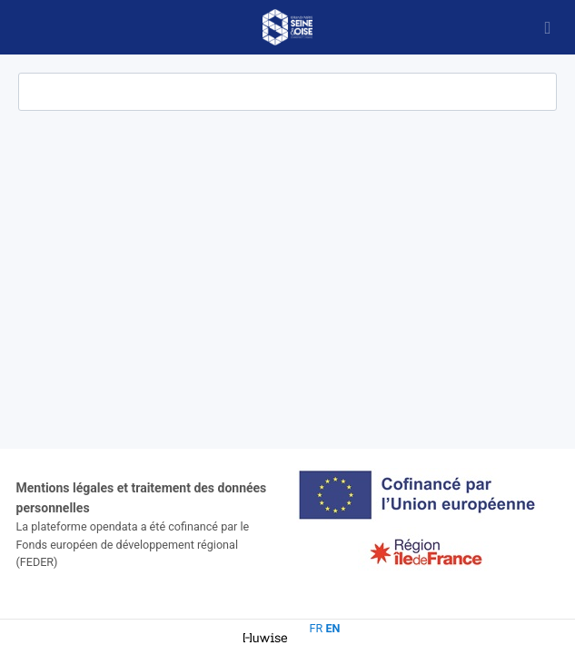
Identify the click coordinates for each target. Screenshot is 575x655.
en (332, 628)
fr (316, 628)
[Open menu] (547, 27)
